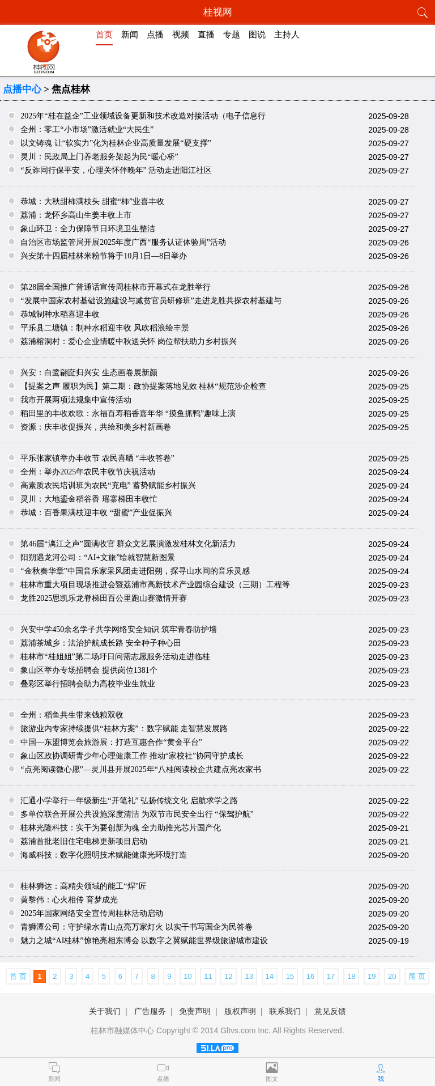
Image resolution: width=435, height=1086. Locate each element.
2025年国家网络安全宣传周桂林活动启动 (91, 913)
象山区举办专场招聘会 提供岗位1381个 (88, 670)
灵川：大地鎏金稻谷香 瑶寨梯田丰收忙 (88, 499)
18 (351, 976)
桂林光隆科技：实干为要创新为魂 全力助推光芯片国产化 (120, 828)
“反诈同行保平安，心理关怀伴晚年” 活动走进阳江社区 (116, 170)
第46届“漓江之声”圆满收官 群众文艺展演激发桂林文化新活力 (128, 544)
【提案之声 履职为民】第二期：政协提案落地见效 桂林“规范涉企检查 (143, 386)
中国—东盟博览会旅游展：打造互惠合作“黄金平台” (111, 742)
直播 (206, 34)
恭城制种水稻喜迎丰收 (60, 314)
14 (270, 976)
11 (208, 976)
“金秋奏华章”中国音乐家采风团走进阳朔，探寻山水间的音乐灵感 (134, 571)
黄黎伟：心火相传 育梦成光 (69, 900)
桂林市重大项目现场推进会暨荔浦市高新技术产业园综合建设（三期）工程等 (155, 584)
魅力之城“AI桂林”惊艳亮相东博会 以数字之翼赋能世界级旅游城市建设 (144, 940)
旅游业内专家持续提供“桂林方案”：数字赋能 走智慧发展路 (124, 728)
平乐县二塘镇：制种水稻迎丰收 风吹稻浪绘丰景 (104, 328)
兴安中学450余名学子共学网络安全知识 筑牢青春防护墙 (118, 629)
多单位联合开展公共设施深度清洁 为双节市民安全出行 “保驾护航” (136, 814)
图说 (257, 34)
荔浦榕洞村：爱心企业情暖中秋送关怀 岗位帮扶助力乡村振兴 (128, 341)
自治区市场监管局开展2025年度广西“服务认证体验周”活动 (122, 242)
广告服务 (150, 1011)
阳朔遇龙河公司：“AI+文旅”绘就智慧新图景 (97, 557)
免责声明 (195, 1011)
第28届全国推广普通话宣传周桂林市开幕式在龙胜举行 (115, 287)
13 (249, 976)
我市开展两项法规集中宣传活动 (75, 400)
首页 (104, 34)
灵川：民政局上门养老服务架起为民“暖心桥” (99, 156)
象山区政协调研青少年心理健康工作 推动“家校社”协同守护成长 (132, 756)
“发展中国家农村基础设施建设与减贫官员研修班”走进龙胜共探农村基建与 (150, 300)
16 (310, 976)
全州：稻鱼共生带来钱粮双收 (71, 715)
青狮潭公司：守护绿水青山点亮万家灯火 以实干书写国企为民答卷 (136, 927)
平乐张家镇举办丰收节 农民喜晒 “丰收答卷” (97, 458)
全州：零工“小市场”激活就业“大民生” (86, 129)
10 (187, 976)
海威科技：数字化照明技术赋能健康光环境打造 (103, 855)
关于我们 (105, 1011)
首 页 (18, 976)
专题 (231, 34)
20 (392, 976)
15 (290, 976)
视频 (180, 34)
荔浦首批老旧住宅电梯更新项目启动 (83, 841)
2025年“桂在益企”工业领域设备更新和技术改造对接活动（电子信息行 (142, 116)
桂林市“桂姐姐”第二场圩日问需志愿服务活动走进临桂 (115, 656)
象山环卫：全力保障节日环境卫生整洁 (87, 228)
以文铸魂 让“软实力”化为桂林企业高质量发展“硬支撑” (115, 143)
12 (228, 976)
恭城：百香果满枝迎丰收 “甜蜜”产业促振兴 (96, 512)
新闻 (129, 34)
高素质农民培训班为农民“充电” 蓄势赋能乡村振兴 (108, 485)
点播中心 (22, 89)
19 (372, 976)
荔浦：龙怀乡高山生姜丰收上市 (75, 215)
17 (331, 976)
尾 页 (416, 976)
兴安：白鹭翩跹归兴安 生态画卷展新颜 (88, 372)
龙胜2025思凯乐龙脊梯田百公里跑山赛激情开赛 (103, 598)
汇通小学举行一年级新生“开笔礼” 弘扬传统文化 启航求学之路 (128, 800)
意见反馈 (330, 1011)
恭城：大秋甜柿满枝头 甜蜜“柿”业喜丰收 (92, 201)
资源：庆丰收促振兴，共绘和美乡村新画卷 (95, 427)
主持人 (287, 34)
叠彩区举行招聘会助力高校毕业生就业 (87, 684)
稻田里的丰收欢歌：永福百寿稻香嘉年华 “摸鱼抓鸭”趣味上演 (128, 413)
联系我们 (285, 1011)
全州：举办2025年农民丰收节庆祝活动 (87, 472)
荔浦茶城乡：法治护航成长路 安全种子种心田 (100, 643)
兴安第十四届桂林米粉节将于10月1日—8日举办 (103, 256)
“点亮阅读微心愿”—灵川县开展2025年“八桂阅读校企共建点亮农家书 (140, 769)
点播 (155, 34)
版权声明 (240, 1011)
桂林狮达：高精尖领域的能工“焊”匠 (83, 886)
